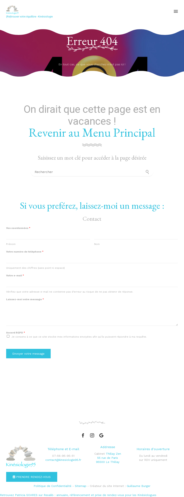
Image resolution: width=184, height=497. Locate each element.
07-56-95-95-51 (63, 455)
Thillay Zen (113, 453)
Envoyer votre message (28, 353)
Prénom (11, 244)
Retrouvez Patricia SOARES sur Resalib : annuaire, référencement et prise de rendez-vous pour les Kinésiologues (78, 495)
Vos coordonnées (18, 228)
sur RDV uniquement (153, 459)
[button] (31, 477)
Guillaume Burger (138, 486)
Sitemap (80, 486)
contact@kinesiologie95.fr (63, 459)
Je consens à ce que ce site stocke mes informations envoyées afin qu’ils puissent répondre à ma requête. (79, 336)
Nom (97, 244)
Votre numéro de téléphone (24, 251)
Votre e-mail (15, 275)
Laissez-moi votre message (25, 299)
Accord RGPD (15, 332)
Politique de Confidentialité (52, 486)
